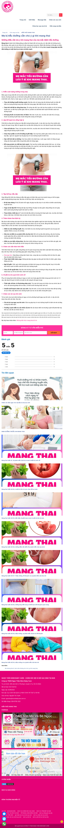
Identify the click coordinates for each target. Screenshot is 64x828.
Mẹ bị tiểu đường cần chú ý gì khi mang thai (26, 35)
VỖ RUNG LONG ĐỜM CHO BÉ (29, 813)
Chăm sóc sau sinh (55, 20)
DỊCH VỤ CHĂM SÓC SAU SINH (26, 811)
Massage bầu (42, 20)
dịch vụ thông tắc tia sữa (45, 813)
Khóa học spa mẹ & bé (39, 26)
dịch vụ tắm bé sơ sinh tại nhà (40, 817)
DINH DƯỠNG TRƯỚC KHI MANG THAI (13, 670)
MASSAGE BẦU (11, 811)
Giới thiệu (32, 20)
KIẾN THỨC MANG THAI (28, 32)
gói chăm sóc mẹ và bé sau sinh (23, 815)
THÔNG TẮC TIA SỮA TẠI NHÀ (10, 813)
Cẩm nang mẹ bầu (55, 26)
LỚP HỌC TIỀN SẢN (7, 815)
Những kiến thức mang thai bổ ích (27, 320)
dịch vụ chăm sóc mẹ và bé (41, 815)
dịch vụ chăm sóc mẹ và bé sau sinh (11, 817)
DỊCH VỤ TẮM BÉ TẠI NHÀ (43, 811)
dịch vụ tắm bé (27, 817)
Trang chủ (23, 20)
